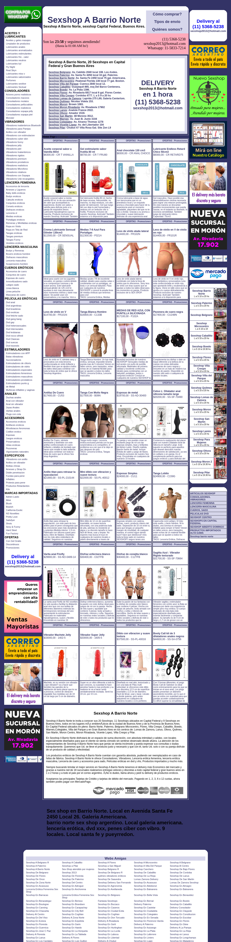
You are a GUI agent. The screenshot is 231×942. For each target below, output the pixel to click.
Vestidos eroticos (14, 243)
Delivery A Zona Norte (73, 917)
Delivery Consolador (180, 907)
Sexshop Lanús (58, 110)
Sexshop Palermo (59, 75)
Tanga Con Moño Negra (94, 392)
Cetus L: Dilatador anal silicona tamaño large (167, 393)
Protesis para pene (15, 482)
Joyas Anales (13, 407)
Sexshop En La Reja (180, 931)
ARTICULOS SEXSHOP (202, 493)
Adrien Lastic (12, 497)
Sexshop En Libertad (108, 937)
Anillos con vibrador (16, 132)
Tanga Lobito (161, 473)
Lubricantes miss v (15, 73)
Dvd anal (10, 302)
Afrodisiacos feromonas (18, 428)
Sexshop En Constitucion (183, 914)
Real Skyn (11, 70)
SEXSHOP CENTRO (201, 517)
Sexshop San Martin (61, 116)
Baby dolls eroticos (15, 193)
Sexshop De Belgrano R (110, 872)
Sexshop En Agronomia (110, 886)
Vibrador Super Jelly (92, 634)
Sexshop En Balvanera (145, 889)
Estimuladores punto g (17, 383)
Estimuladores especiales (19, 370)
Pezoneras (11, 448)
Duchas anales (13, 397)
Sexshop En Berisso (72, 901)
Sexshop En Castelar (144, 907)
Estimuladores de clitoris (18, 363)
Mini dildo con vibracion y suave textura (95, 473)
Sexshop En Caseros (108, 907)
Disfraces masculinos (17, 257)
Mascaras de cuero (16, 295)
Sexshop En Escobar (180, 917)
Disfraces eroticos (15, 209)
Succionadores (13, 360)
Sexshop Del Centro (72, 882)
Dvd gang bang (14, 319)
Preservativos (13, 441)
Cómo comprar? (167, 14)
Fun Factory (12, 533)
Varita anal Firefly (54, 554)
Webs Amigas (115, 858)
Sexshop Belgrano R (108, 869)
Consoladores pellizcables (19, 104)
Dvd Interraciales (14, 329)
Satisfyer (10, 520)
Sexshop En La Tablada (74, 934)
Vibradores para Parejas (18, 128)
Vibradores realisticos (17, 165)
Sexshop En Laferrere (145, 934)
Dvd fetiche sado (14, 315)
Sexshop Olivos (58, 113)
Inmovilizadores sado (17, 281)
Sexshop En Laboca (108, 934)
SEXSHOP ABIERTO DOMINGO (207, 527)
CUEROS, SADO (199, 510)
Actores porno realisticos (18, 94)
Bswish (9, 507)
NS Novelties (12, 513)
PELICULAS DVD (199, 513)
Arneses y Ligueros (16, 189)
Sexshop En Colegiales (146, 914)
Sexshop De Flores (36, 876)
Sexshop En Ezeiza (36, 921)
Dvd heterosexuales (16, 325)
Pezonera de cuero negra (168, 311)
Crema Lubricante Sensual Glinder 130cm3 (59, 231)
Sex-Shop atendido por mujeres (78, 869)
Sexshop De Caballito (145, 872)
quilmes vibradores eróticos (112, 876)
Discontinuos (12, 544)
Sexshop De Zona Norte (38, 882)
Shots (9, 523)
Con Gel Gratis (13, 541)
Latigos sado (12, 285)
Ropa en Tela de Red (17, 229)
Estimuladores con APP (18, 353)
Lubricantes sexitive (16, 83)
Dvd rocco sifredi (14, 335)
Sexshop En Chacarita (37, 911)
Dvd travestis (12, 345)
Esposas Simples (127, 473)
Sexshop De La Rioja (144, 876)
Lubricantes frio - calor (17, 57)
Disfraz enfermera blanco (95, 554)
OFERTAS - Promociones (65, 141)
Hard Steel (11, 530)
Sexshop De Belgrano (37, 872)
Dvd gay (10, 322)
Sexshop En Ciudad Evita (111, 911)
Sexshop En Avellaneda (110, 889)
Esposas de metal (127, 392)
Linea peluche (13, 291)
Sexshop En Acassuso (145, 882)
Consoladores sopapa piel (19, 114)
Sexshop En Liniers (144, 937)
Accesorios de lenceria (17, 186)
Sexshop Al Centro (179, 866)
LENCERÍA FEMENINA (202, 503)
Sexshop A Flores (107, 862)
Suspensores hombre (17, 264)
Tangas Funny (13, 239)
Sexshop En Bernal (144, 901)
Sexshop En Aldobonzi (145, 886)
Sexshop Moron (58, 104)
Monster (10, 118)
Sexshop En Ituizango (145, 927)
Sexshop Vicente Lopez (63, 124)
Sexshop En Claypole (181, 911)
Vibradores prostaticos (17, 162)
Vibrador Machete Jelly (57, 634)
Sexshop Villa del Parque (63, 83)
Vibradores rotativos (16, 172)
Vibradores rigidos (15, 155)
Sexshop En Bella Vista (146, 895)
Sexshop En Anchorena (74, 889)
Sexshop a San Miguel (109, 866)
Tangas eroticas (14, 233)
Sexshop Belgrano (60, 72)
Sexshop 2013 (69, 872)
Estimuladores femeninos (19, 373)
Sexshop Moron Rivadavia (64, 107)
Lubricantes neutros (16, 60)
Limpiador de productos (18, 43)
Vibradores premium (16, 159)
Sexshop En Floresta (36, 924)
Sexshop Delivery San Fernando (114, 882)
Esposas (10, 435)
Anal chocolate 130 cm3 (131, 150)
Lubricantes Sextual (16, 87)
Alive (8, 500)
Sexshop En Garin (71, 924)
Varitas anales (13, 411)
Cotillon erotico (13, 431)
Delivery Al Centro (35, 914)
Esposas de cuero (15, 278)
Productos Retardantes (18, 486)
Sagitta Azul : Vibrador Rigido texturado (166, 554)
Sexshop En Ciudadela (145, 911)
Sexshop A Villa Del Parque (148, 866)
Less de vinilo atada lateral (133, 231)
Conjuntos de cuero (16, 275)
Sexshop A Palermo (36, 866)
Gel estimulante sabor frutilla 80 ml (93, 150)
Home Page (49, 136)
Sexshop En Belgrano (109, 895)
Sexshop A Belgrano (180, 862)
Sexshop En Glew (179, 924)
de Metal (10, 386)
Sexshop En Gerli (107, 924)
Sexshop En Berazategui (38, 901)
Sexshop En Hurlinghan (110, 927)
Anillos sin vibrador (15, 462)
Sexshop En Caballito (181, 904)
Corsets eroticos (14, 206)
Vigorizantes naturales (17, 451)
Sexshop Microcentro (61, 80)
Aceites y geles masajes (18, 40)
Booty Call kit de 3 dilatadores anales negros (168, 635)
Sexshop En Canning (37, 907)
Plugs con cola (13, 414)
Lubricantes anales (15, 47)
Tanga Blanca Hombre (93, 311)
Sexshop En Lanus (35, 937)
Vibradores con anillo (17, 459)
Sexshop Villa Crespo (61, 95)
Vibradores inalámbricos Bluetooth (23, 125)
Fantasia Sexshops (107, 901)
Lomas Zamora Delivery (146, 879)
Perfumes (11, 80)
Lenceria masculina (16, 260)
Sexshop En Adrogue (72, 886)
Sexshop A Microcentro (146, 862)
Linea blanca (12, 288)
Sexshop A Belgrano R (37, 862)
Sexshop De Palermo (73, 879)
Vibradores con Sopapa (18, 175)
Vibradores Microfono (17, 169)
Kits (8, 489)
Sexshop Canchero (144, 869)
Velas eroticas (13, 445)
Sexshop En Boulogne (37, 904)
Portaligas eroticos (15, 219)
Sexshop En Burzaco (108, 904)
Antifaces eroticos (15, 425)
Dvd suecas (12, 342)
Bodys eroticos (13, 196)
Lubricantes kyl (13, 63)
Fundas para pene (15, 476)
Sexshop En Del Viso (37, 917)
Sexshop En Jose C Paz (38, 931)
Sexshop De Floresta (72, 876)
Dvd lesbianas (13, 332)
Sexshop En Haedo (72, 927)
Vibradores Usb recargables (20, 179)
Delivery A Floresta (35, 934)
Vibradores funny (14, 142)
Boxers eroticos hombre (18, 254)
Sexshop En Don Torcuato (111, 917)
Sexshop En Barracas (37, 895)
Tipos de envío (167, 22)
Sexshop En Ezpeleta (73, 921)
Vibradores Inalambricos (18, 152)
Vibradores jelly (14, 145)
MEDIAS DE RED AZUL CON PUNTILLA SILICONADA (133, 312)
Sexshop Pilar (57, 127)
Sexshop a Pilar (70, 866)
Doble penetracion (15, 472)
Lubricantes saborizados (18, 77)
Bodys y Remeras (15, 250)
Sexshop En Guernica (37, 927)
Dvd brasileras (13, 309)
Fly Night (10, 67)
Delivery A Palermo (143, 924)
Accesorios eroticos (16, 421)
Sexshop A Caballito (72, 862)
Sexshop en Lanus (179, 934)
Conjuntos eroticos (15, 203)
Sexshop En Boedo (179, 901)
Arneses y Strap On (16, 469)
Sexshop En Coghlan (72, 914)
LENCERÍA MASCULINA (203, 506)
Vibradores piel (13, 149)
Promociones (12, 547)
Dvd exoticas (12, 312)
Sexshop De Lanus (179, 876)
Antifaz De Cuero (54, 392)
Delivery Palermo (142, 904)
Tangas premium (14, 236)
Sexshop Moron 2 (201, 461)
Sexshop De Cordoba (181, 872)
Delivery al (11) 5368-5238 (22, 559)
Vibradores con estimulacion (20, 135)
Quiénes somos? (167, 29)
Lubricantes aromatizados (19, 50)
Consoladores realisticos (18, 108)
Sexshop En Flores (179, 921)
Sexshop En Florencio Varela (149, 921)
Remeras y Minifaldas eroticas (21, 223)
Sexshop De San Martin (182, 879)
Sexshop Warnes (59, 118)
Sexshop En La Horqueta (75, 931)
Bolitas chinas (13, 466)
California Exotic (14, 510)
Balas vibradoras (14, 356)
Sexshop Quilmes (59, 101)
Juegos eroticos (14, 438)
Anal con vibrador (15, 401)
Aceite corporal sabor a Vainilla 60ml (58, 150)
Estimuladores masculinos (19, 376)
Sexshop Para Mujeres (201, 441)
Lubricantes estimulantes (19, 53)
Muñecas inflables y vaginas (20, 390)
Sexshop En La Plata (144, 931)
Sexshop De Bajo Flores (182, 869)
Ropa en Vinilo (13, 226)
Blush (9, 503)
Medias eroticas (14, 216)
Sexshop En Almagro (180, 886)
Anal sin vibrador (14, 404)
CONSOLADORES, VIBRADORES (200, 498)
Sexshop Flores (58, 92)
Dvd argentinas (13, 305)
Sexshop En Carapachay (74, 907)
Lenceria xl (11, 213)
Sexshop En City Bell (72, 911)
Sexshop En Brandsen (73, 904)
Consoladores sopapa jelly (19, 111)
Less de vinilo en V (55, 311)
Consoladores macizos (17, 98)
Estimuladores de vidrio (18, 366)
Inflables (10, 479)
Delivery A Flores (70, 937)
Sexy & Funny (13, 527)
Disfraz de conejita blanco (132, 554)
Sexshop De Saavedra (109, 879)
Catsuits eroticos (14, 199)
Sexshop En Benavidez (182, 895)
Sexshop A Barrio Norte (94, 19)
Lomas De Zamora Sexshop (184, 882)
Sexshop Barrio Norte (61, 78)
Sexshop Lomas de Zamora (65, 98)
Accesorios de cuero (16, 271)
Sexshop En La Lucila (109, 931)
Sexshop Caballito (59, 86)
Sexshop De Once (35, 879)
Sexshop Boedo (58, 89)
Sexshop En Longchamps (183, 937)
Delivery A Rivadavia (108, 921)
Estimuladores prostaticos (19, 380)
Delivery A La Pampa (180, 927)
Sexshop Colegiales (60, 121)
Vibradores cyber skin (17, 138)
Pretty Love (12, 517)
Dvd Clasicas (12, 339)
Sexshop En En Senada (146, 917)
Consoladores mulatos (17, 101)
